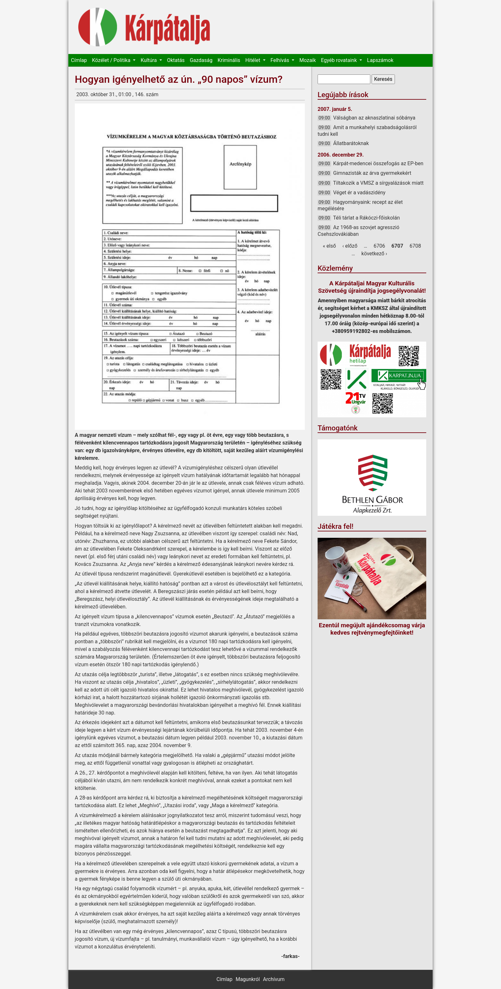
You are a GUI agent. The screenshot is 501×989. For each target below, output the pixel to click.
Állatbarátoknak (351, 143)
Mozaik (307, 60)
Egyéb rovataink (339, 60)
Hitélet (253, 60)
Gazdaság (201, 60)
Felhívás (280, 60)
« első (329, 246)
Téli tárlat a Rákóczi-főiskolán (366, 218)
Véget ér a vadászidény (359, 192)
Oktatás (176, 60)
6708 (415, 246)
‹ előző (349, 246)
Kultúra (149, 60)
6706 (379, 246)
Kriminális (229, 60)
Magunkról (247, 979)
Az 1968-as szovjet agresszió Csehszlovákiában (358, 230)
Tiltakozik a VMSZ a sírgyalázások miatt (378, 183)
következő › (374, 254)
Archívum (273, 979)
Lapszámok (380, 60)
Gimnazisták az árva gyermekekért (372, 173)
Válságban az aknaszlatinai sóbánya (374, 118)
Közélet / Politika (112, 60)
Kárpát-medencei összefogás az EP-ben (378, 163)
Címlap (79, 60)
